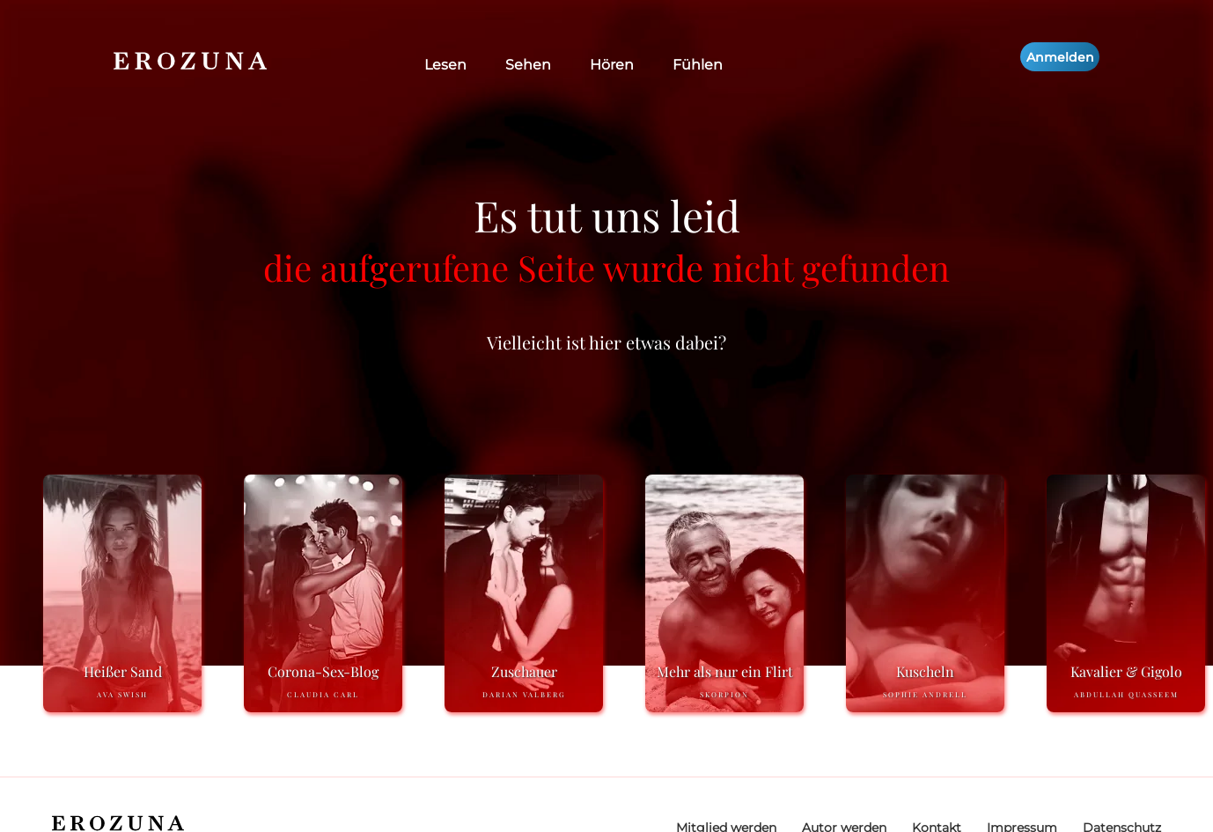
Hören (612, 64)
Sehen (528, 64)
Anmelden (1060, 57)
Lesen (445, 64)
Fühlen (698, 64)
